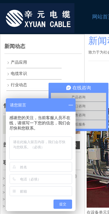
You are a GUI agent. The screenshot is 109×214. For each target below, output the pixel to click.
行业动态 (19, 85)
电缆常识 (19, 73)
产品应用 (19, 62)
